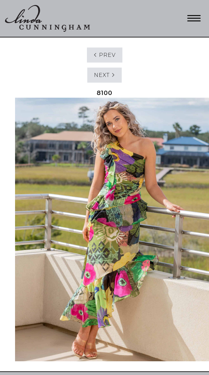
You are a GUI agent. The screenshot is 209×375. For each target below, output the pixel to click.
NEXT (104, 75)
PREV (105, 55)
